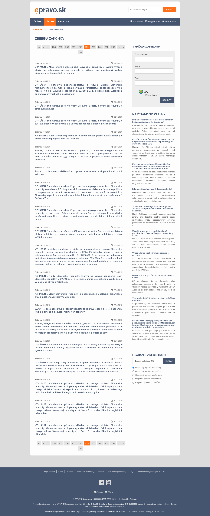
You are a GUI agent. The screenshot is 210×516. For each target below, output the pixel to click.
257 (73, 47)
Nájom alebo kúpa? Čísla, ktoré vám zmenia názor (153, 276)
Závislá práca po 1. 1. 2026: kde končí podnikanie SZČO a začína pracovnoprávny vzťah (152, 233)
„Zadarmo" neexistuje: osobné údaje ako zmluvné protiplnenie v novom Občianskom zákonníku (152, 208)
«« (39, 47)
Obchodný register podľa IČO (146, 371)
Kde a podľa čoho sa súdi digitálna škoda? (152, 189)
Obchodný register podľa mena (147, 375)
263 (113, 47)
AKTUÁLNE (63, 21)
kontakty (101, 472)
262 (106, 47)
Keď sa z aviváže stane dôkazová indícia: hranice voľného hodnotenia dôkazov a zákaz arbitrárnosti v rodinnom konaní (151, 166)
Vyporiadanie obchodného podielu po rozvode (150, 254)
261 (100, 47)
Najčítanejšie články (148, 114)
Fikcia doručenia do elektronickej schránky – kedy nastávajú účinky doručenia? (153, 121)
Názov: (138, 66)
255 (60, 47)
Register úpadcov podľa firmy (146, 379)
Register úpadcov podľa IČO (146, 382)
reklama (69, 472)
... (48, 47)
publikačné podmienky (117, 472)
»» (81, 52)
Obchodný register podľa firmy (146, 367)
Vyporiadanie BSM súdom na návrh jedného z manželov (153, 299)
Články (99, 492)
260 (93, 47)
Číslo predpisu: (142, 54)
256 (67, 47)
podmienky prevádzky (85, 472)
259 (87, 47)
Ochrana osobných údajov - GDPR (151, 472)
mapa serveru (49, 472)
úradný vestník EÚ (55, 29)
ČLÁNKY (38, 21)
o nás (60, 472)
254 (54, 47)
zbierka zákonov (39, 29)
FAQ (131, 472)
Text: (137, 78)
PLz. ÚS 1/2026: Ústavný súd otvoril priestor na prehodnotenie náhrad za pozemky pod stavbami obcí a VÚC (153, 141)
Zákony (110, 492)
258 (80, 47)
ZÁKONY (49, 21)
